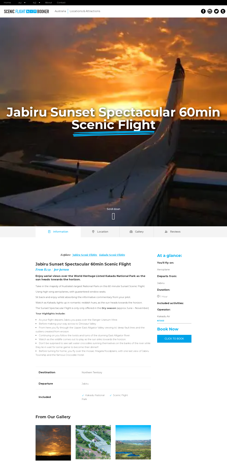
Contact (61, 2)
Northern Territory (92, 372)
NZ (34, 2)
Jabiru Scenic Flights (84, 254)
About (48, 2)
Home (7, 2)
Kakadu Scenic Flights (112, 254)
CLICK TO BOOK (174, 338)
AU (20, 2)
